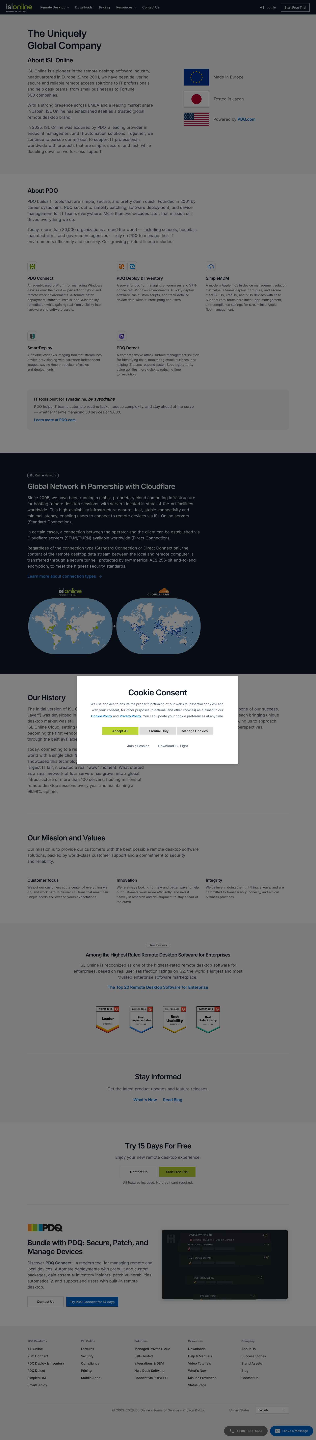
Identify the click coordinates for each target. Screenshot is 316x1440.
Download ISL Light (173, 746)
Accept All (120, 731)
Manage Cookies (195, 731)
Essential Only (157, 731)
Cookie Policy (101, 716)
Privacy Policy (130, 716)
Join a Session (138, 746)
